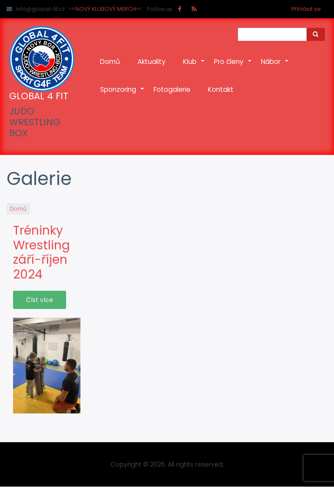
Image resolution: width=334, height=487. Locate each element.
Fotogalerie (172, 89)
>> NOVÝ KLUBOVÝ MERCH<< (105, 9)
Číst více (39, 300)
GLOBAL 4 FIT (38, 96)
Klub (194, 66)
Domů (110, 61)
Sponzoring (122, 94)
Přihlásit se (306, 9)
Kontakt (221, 89)
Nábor (275, 66)
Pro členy (233, 66)
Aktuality (151, 61)
